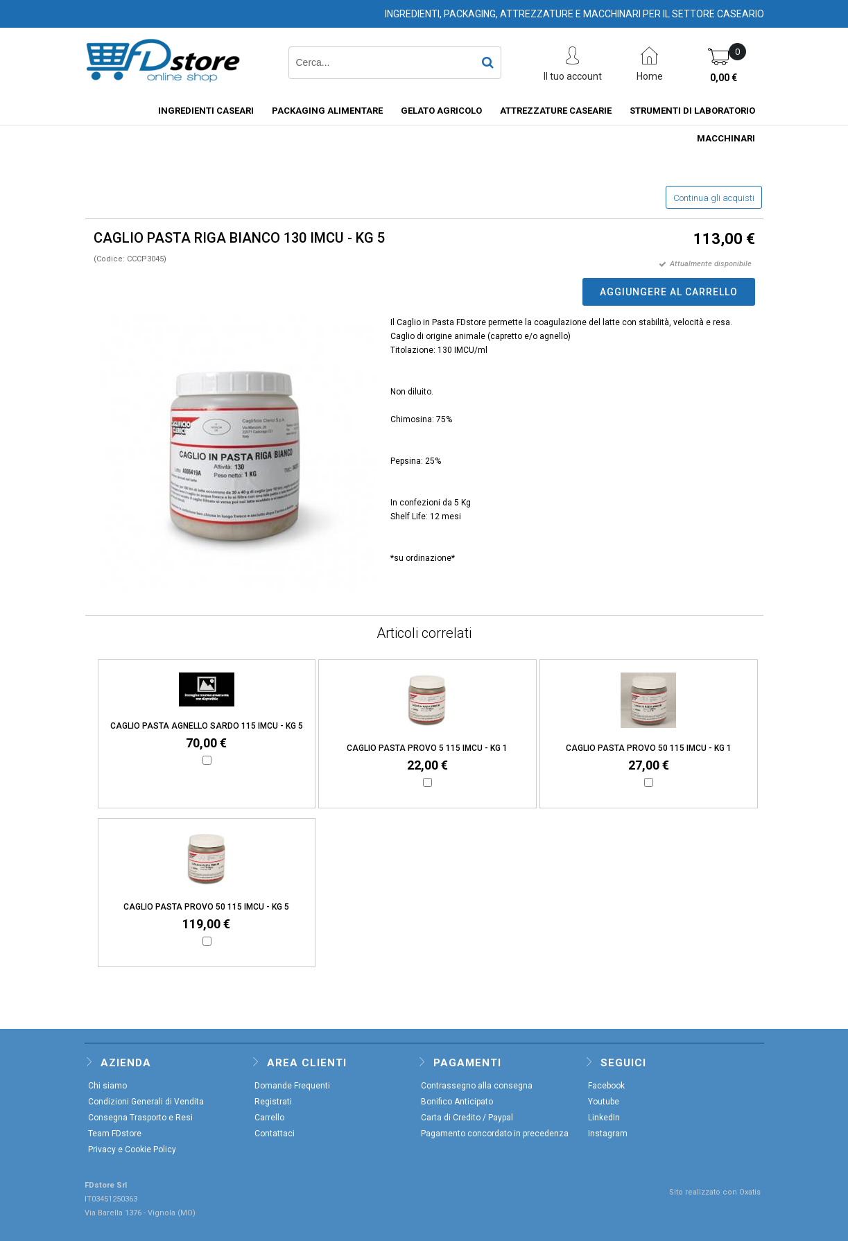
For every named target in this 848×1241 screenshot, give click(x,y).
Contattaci (274, 1133)
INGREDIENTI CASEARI (206, 110)
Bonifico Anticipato (457, 1102)
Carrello (269, 1117)
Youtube (603, 1102)
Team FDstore (114, 1133)
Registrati (273, 1102)
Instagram (608, 1133)
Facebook (606, 1086)
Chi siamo (107, 1086)
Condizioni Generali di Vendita (146, 1102)
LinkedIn (604, 1117)
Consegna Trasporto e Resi (140, 1117)
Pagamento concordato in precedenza (495, 1133)
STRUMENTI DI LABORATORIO (692, 110)
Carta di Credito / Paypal (467, 1117)
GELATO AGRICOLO (441, 110)
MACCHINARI (726, 138)
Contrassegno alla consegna (477, 1086)
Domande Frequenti (292, 1086)
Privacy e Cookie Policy (132, 1149)
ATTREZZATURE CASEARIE (556, 110)
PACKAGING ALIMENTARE (327, 110)
